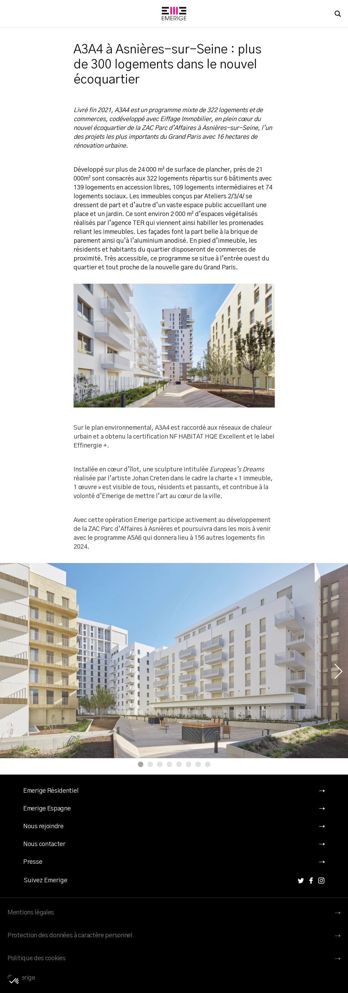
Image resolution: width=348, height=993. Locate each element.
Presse (32, 862)
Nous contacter (44, 844)
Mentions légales (31, 913)
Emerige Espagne (47, 809)
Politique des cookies (37, 958)
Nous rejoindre (43, 826)
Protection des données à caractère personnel (70, 935)
